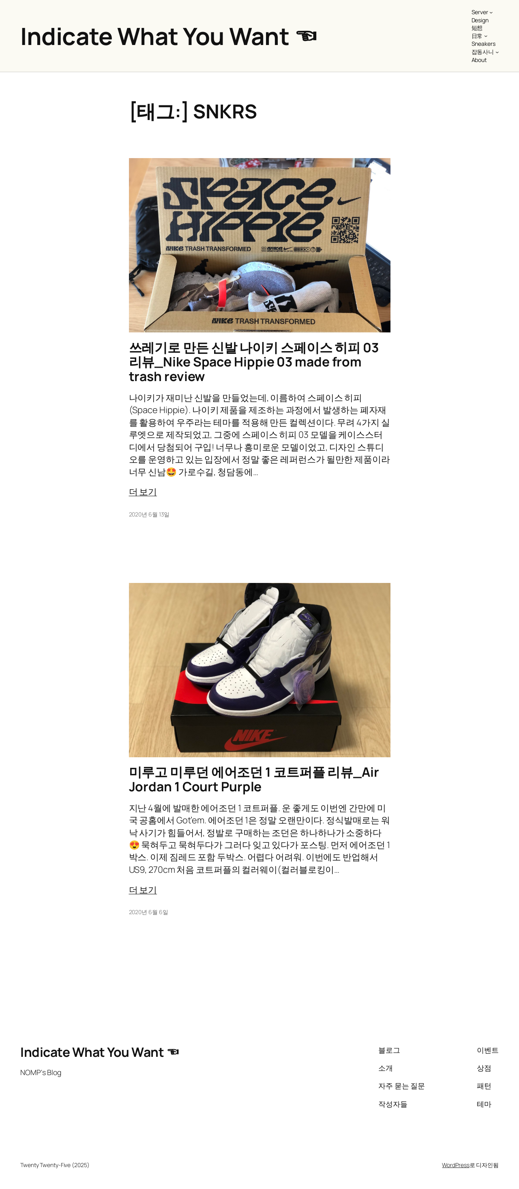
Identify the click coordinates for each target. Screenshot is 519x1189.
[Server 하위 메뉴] (491, 12)
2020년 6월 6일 (148, 912)
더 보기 (143, 492)
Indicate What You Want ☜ (168, 36)
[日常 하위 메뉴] (485, 35)
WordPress (455, 1165)
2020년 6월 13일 (149, 514)
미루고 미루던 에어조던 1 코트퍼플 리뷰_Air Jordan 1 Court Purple (254, 779)
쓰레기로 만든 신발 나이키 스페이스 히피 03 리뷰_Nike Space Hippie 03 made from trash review (254, 362)
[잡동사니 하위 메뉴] (497, 52)
